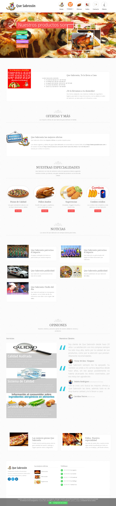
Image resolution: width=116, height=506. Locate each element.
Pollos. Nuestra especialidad (92, 439)
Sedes (87, 6)
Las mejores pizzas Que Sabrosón (43, 439)
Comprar (70, 6)
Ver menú (18, 211)
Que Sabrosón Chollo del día (42, 288)
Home (61, 6)
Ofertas (79, 6)
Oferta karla (41, 471)
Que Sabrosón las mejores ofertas (46, 137)
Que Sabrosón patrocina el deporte (42, 251)
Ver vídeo (87, 276)
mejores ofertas (51, 140)
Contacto (96, 6)
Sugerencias (41, 481)
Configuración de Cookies (60, 503)
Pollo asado (41, 476)
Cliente (104, 6)
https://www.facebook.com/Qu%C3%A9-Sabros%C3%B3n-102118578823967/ (66, 146)
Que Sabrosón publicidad (95, 271)
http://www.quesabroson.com (96, 144)
